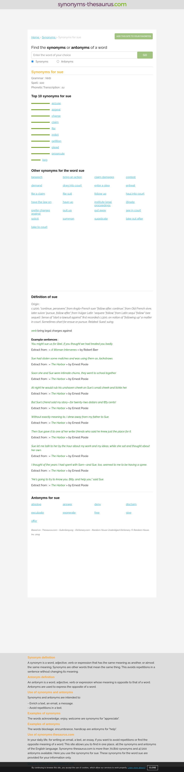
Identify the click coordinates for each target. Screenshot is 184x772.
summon (68, 218)
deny (97, 504)
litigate (130, 202)
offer (34, 521)
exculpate (37, 512)
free (97, 512)
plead (55, 147)
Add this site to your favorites (133, 36)
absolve (36, 504)
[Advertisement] (92, 19)
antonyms (80, 47)
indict (55, 134)
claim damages (104, 177)
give (128, 512)
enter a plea (102, 185)
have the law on (41, 202)
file (53, 128)
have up (68, 202)
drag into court (72, 185)
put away (100, 210)
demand (36, 185)
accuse (56, 103)
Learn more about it (136, 767)
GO (145, 55)
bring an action (72, 177)
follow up (100, 193)
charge (56, 116)
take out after (134, 218)
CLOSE (152, 767)
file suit (67, 193)
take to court (39, 227)
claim (55, 122)
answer (67, 504)
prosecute (58, 153)
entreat (130, 185)
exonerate (69, 512)
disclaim (131, 504)
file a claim (38, 193)
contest (131, 177)
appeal (56, 109)
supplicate (101, 218)
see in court (133, 210)
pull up (67, 210)
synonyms (56, 47)
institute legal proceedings (103, 203)
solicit (35, 218)
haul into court (135, 193)
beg (44, 160)
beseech (36, 177)
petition (56, 141)
